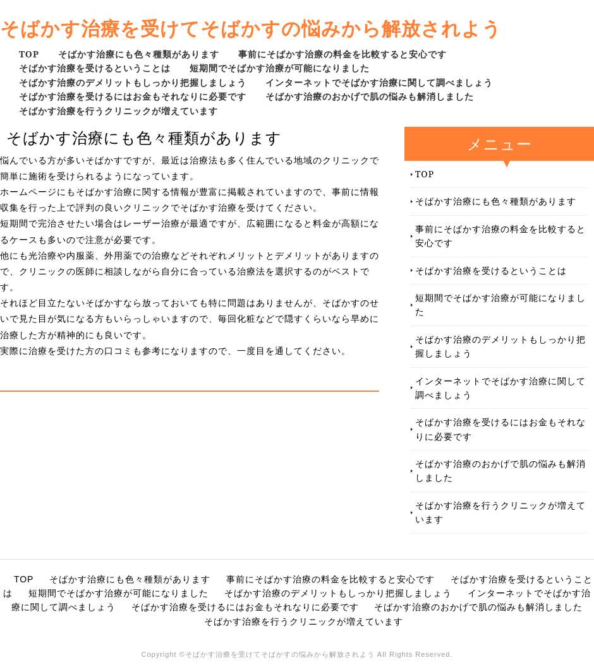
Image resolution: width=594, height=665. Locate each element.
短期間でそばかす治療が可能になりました (280, 68)
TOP (29, 54)
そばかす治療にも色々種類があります (138, 54)
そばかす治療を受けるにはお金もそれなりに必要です (132, 96)
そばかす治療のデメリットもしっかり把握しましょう (132, 82)
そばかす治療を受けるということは (95, 68)
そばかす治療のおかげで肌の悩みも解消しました (369, 96)
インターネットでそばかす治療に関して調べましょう (379, 82)
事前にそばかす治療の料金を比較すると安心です (342, 54)
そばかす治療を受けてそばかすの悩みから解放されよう (251, 28)
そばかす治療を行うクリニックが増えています (118, 111)
